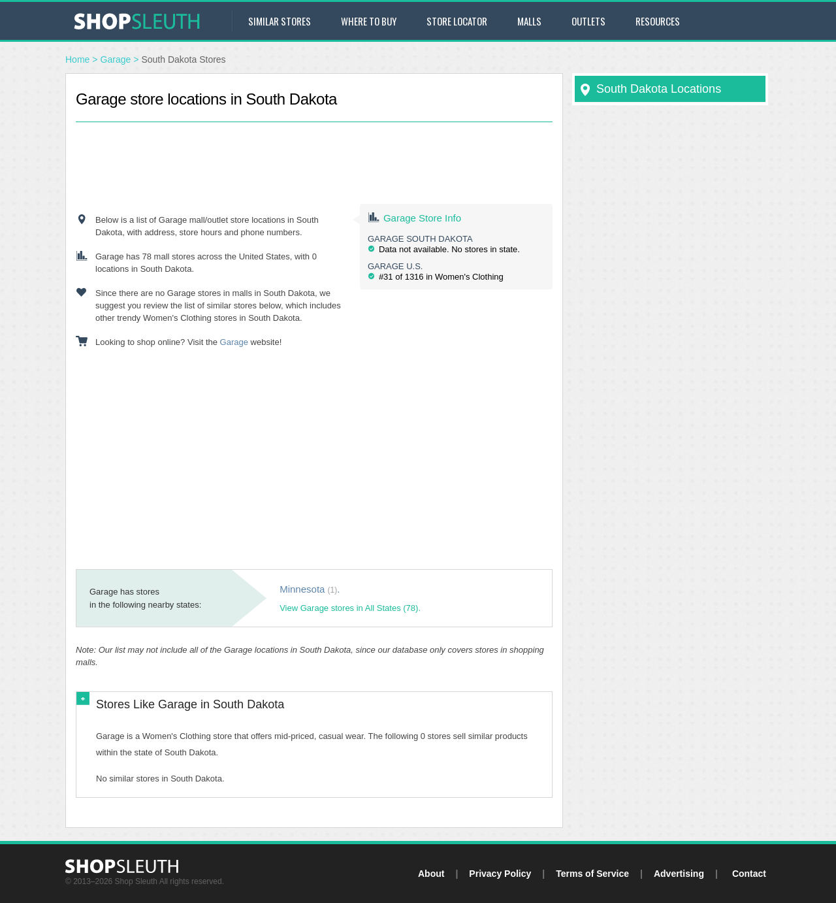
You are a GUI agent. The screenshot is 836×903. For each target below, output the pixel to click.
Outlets (588, 21)
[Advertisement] (314, 151)
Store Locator (456, 21)
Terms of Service (592, 873)
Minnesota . (310, 589)
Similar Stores (279, 21)
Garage (116, 59)
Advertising (679, 873)
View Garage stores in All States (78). (350, 608)
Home (77, 59)
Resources (657, 21)
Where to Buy (368, 21)
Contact (749, 873)
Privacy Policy (500, 873)
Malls (529, 21)
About (431, 873)
